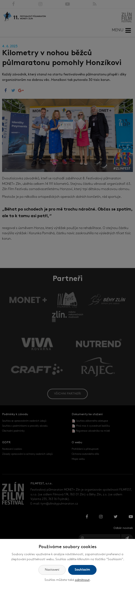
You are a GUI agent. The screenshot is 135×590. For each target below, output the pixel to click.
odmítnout (82, 580)
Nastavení (52, 569)
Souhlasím (82, 569)
